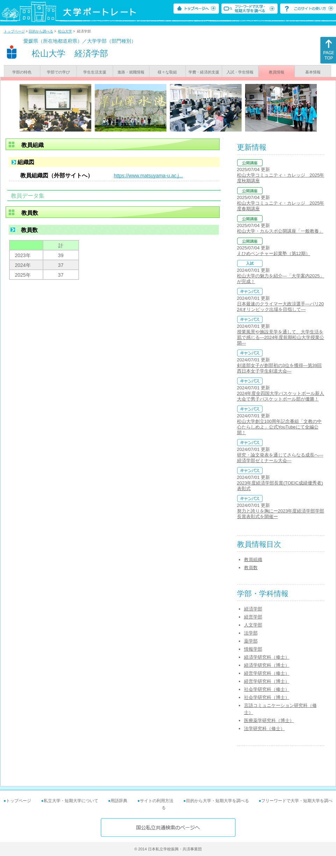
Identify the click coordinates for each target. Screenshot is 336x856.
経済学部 (253, 608)
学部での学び (58, 72)
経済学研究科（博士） (266, 665)
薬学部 (251, 641)
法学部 (251, 633)
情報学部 (253, 649)
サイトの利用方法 (156, 800)
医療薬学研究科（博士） (269, 720)
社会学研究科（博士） (266, 697)
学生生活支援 (94, 72)
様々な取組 (167, 72)
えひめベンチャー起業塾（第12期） (273, 253)
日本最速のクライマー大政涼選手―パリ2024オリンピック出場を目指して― (280, 306)
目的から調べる (41, 31)
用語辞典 (118, 800)
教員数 (251, 567)
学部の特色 (21, 72)
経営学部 (253, 617)
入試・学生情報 (240, 72)
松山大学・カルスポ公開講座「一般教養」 (280, 231)
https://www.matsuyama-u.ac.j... (148, 175)
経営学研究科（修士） (266, 673)
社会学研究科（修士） (266, 689)
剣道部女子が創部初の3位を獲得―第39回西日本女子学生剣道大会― (279, 368)
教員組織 (253, 559)
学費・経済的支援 (203, 72)
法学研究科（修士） (264, 728)
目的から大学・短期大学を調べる (217, 800)
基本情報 (313, 72)
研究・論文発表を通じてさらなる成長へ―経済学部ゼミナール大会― (280, 457)
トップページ (14, 31)
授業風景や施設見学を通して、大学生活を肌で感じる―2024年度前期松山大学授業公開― (280, 337)
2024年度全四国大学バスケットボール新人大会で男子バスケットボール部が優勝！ (280, 396)
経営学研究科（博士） (266, 681)
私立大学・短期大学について (71, 800)
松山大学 (65, 31)
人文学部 (253, 625)
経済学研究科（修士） (266, 657)
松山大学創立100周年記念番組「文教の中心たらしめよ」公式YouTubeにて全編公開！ (279, 427)
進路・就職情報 (130, 72)
